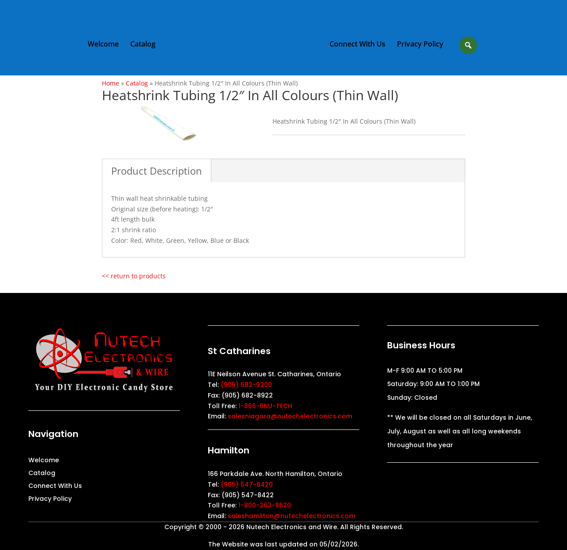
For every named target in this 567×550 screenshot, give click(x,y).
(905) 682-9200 (246, 384)
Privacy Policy (420, 45)
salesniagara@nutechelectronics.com (290, 416)
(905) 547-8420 (247, 484)
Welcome (103, 45)
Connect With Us (357, 45)
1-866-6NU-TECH (265, 406)
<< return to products (134, 276)
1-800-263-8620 (264, 505)
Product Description (156, 170)
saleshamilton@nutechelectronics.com (291, 515)
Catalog (142, 45)
